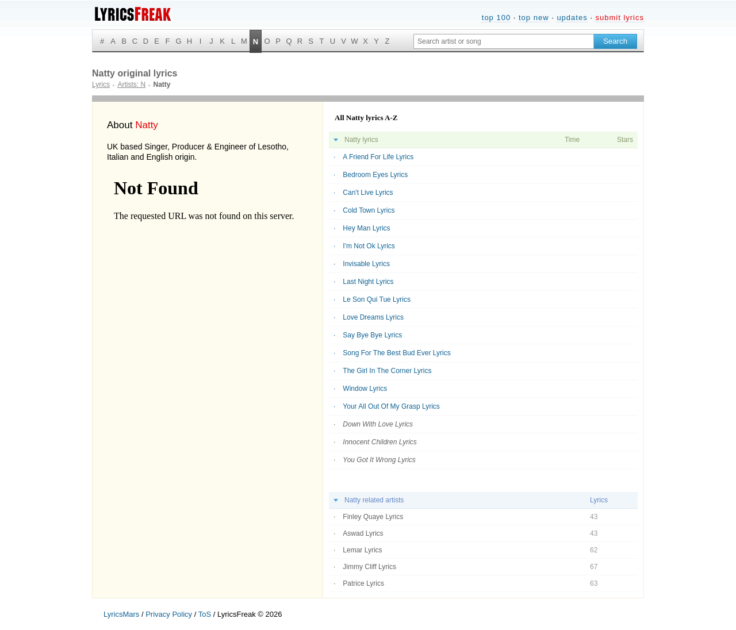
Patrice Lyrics (363, 583)
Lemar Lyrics (362, 550)
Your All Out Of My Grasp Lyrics (391, 406)
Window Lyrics (365, 389)
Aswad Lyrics (363, 533)
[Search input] (503, 41)
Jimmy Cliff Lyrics (369, 567)
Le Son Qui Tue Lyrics (377, 299)
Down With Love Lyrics (378, 424)
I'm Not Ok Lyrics (369, 246)
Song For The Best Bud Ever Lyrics (396, 353)
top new (534, 17)
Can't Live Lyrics (368, 193)
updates (572, 17)
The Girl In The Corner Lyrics (387, 371)
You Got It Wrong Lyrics (379, 460)
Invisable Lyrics (366, 264)
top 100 (496, 17)
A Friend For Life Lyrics (378, 157)
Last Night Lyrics (368, 282)
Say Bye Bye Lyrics (372, 335)
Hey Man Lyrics (366, 228)
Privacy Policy (168, 614)
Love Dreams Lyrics (373, 317)
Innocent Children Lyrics (380, 442)
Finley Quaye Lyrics (373, 517)
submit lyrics (619, 17)
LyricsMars (121, 614)
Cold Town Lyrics (368, 210)
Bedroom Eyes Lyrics (375, 175)
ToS (204, 614)
